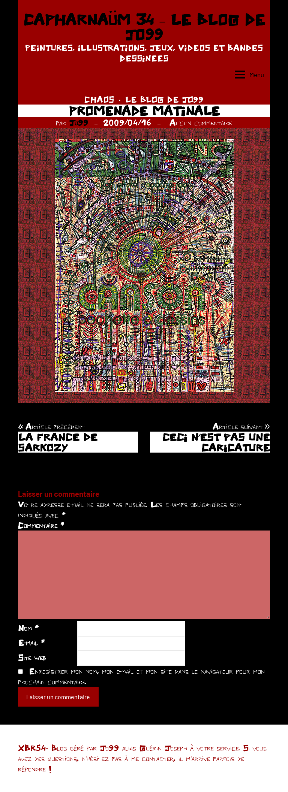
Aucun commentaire (201, 122)
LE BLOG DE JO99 (164, 99)
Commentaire (41, 525)
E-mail (31, 642)
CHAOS (99, 99)
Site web (32, 657)
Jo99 (78, 122)
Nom (28, 628)
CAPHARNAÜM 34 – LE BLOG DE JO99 (144, 27)
